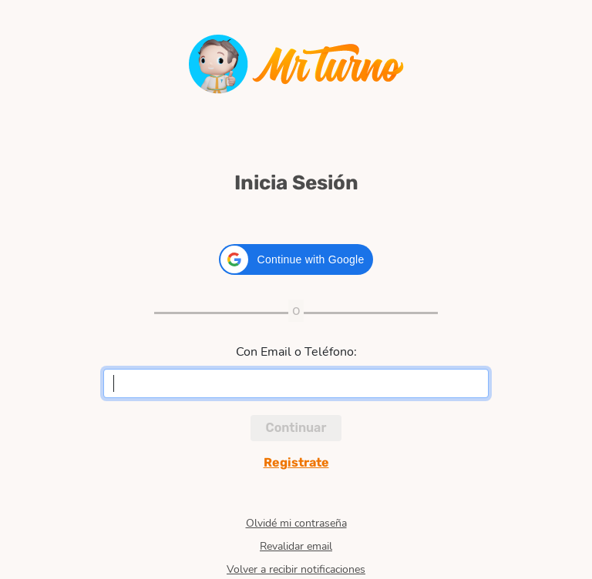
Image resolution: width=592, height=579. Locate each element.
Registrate (296, 462)
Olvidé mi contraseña (296, 523)
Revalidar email (296, 546)
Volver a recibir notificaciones (296, 569)
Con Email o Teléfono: (296, 351)
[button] (296, 259)
